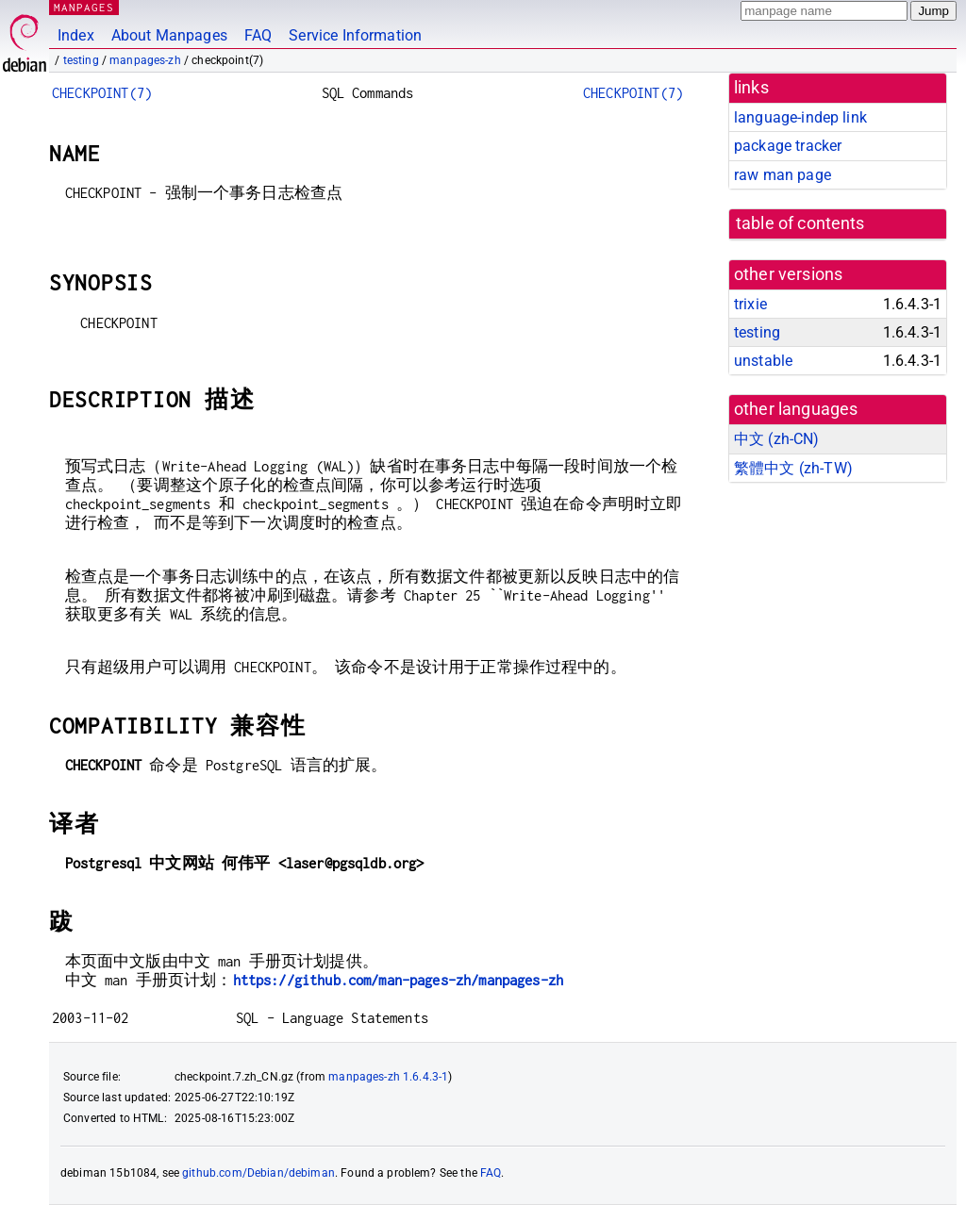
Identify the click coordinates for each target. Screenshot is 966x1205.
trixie (750, 304)
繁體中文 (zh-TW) (793, 468)
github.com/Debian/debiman (258, 1173)
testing (81, 60)
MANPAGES (84, 7)
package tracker (787, 146)
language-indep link (800, 117)
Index (76, 35)
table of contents (800, 223)
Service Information (355, 35)
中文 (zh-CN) (777, 439)
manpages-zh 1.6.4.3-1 (388, 1076)
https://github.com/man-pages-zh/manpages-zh (398, 980)
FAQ (258, 35)
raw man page (782, 175)
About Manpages (169, 35)
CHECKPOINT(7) (102, 93)
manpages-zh (145, 60)
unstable (763, 361)
